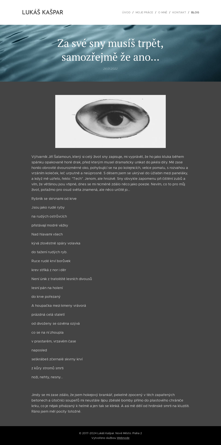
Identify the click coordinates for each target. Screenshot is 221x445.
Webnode (123, 438)
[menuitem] (130, 12)
